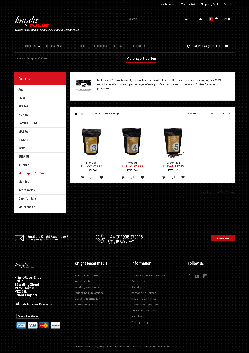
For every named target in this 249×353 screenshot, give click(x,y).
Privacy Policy (139, 322)
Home (17, 58)
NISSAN (23, 140)
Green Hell (173, 163)
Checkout (229, 4)
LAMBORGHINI (27, 123)
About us (136, 316)
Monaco (91, 163)
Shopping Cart (209, 4)
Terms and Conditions (145, 304)
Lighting (23, 182)
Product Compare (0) (108, 113)
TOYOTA (23, 165)
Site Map (136, 287)
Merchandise (26, 207)
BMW (21, 98)
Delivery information (87, 299)
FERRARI (23, 106)
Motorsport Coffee (35, 58)
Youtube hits (82, 281)
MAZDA (23, 131)
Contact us (138, 281)
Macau (132, 163)
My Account (168, 4)
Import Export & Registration (148, 275)
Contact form (223, 239)
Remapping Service (143, 293)
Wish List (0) (188, 4)
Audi (21, 90)
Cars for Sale (27, 198)
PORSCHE (24, 148)
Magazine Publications (89, 293)
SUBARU (23, 156)
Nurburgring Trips (86, 304)
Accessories (26, 190)
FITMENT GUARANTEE (143, 299)
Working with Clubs (87, 287)
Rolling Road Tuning (87, 275)
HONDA (23, 115)
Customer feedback (144, 310)
